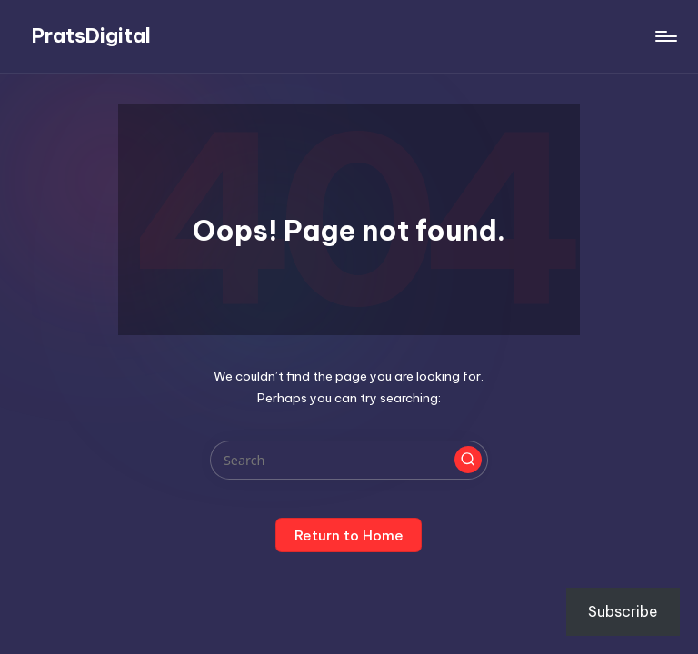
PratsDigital (91, 36)
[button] (468, 459)
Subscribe (623, 611)
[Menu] (664, 36)
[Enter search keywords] (348, 460)
